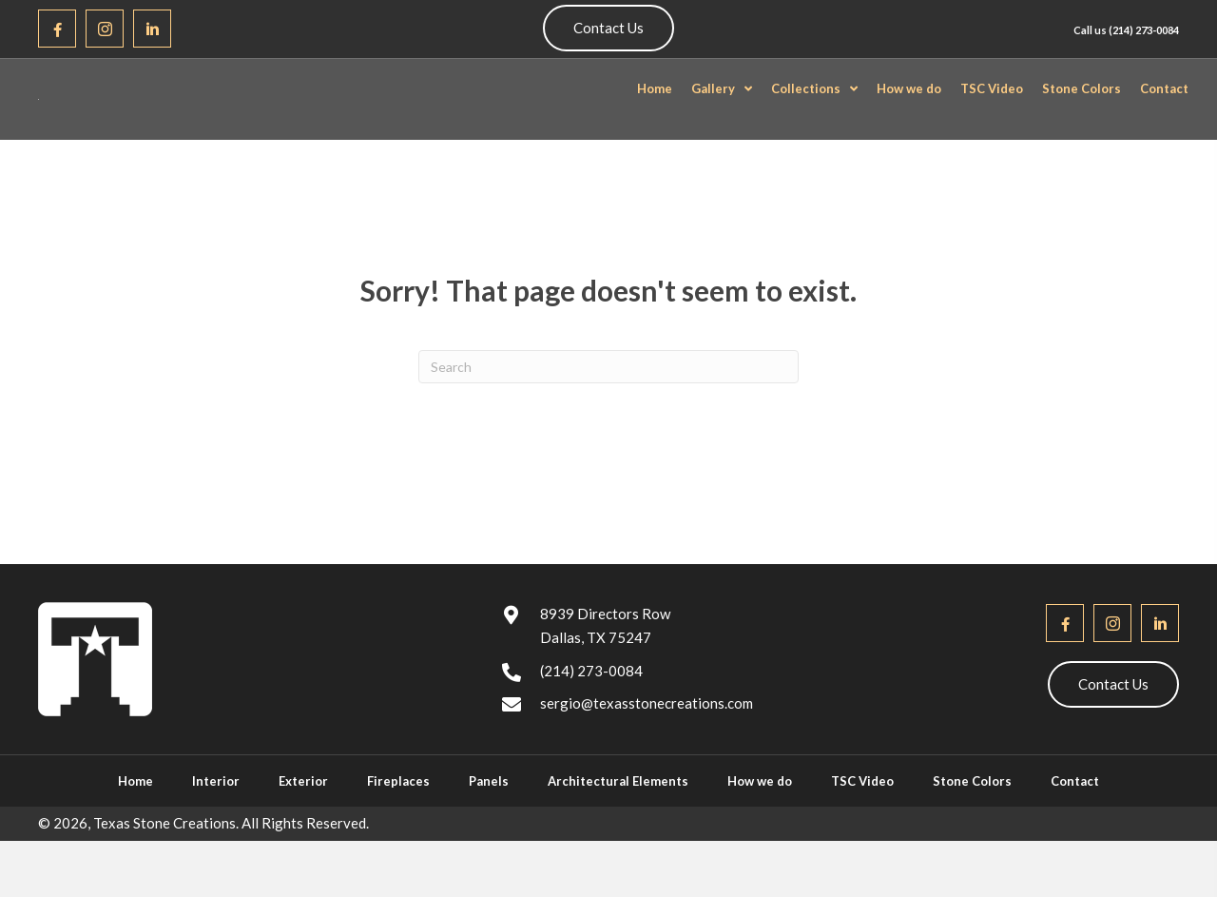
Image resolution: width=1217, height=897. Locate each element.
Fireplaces (398, 828)
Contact (1075, 828)
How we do (759, 828)
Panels (489, 828)
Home (135, 828)
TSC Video (862, 828)
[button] (57, 29)
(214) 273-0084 (1144, 30)
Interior (216, 828)
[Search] (608, 413)
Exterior (303, 828)
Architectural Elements (618, 828)
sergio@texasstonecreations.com (646, 749)
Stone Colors (972, 828)
